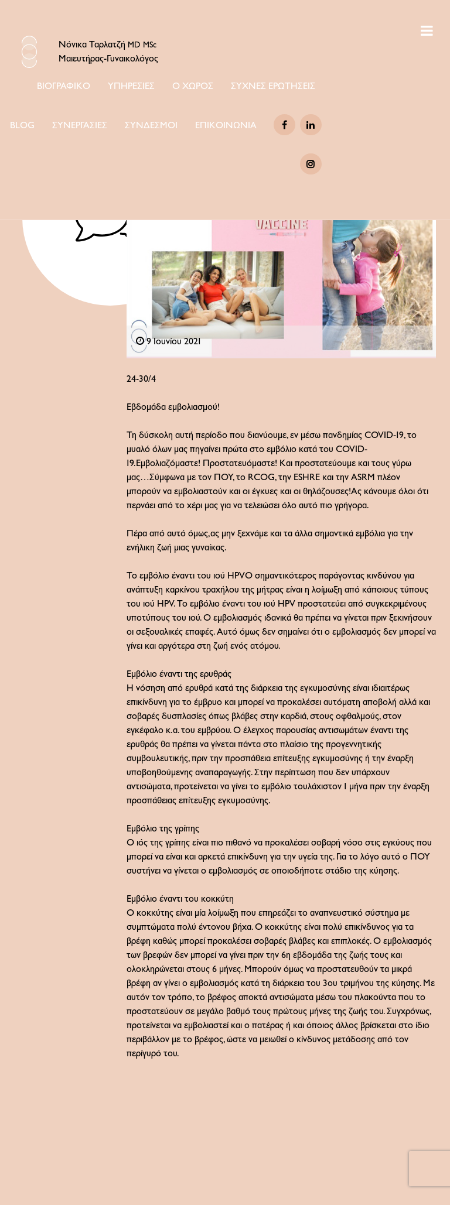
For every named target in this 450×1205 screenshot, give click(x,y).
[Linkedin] (311, 124)
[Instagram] (311, 163)
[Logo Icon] (29, 52)
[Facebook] (284, 124)
